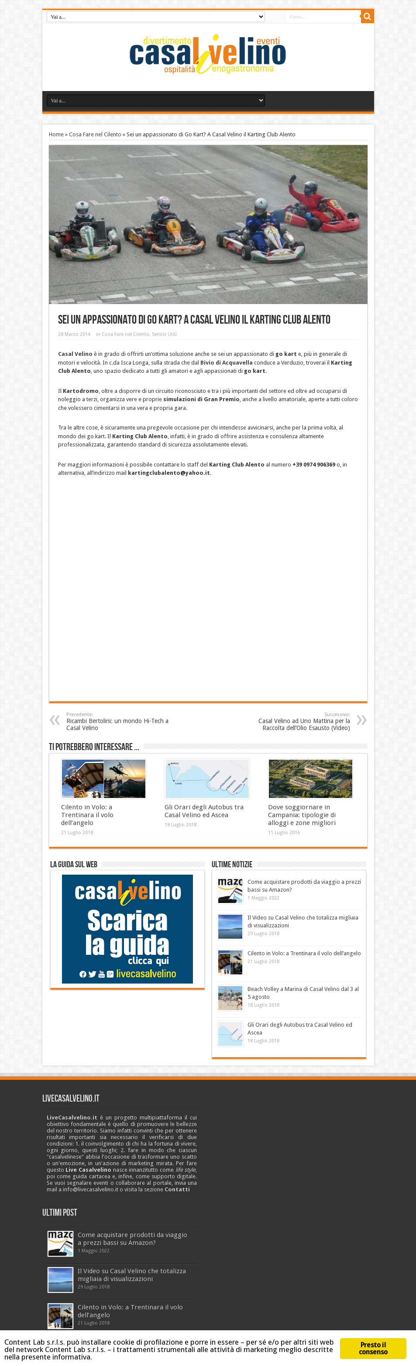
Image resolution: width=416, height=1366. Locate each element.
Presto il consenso (373, 1348)
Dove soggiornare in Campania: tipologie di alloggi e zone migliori (302, 815)
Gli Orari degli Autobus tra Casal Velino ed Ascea (204, 811)
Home (56, 134)
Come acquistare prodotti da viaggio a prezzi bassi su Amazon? (132, 1239)
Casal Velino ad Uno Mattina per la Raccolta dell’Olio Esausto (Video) (296, 721)
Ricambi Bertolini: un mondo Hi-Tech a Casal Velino (119, 721)
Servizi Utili (164, 334)
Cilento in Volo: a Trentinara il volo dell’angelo (87, 815)
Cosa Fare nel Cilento (95, 134)
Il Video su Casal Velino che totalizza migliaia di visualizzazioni (132, 1275)
